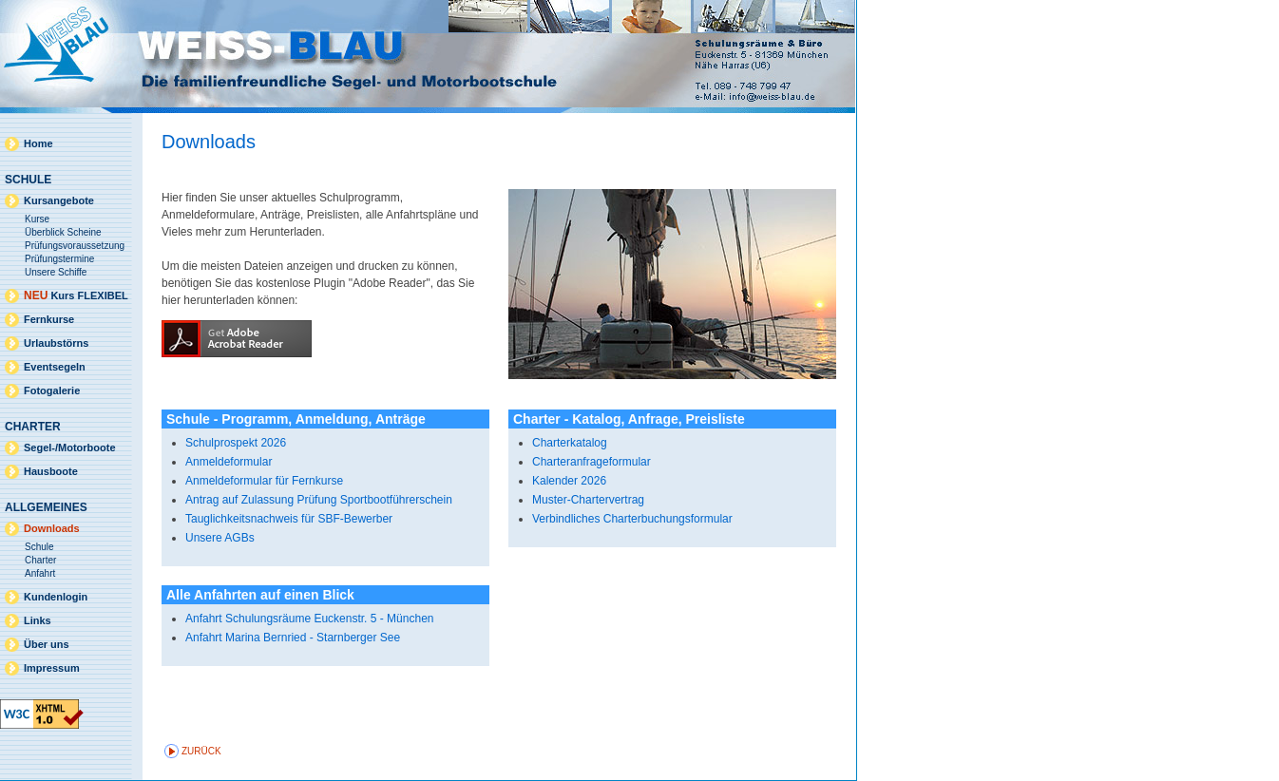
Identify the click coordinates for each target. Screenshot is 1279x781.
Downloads (52, 528)
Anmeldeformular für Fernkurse (264, 480)
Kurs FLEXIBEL (76, 295)
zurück (201, 751)
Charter (40, 560)
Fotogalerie (52, 390)
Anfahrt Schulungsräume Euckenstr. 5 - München (309, 618)
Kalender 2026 (569, 480)
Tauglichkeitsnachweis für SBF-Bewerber (288, 518)
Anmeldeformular (228, 461)
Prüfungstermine (59, 259)
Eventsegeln (55, 366)
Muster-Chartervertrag (588, 499)
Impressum (52, 668)
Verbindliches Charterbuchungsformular (632, 518)
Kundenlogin (55, 596)
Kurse (37, 219)
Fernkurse (49, 319)
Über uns (46, 644)
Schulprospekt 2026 (235, 442)
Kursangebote (59, 200)
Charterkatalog (569, 442)
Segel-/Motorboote (70, 447)
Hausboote (51, 471)
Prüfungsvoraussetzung (74, 245)
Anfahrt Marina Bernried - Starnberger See (292, 637)
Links (37, 620)
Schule (39, 547)
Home (38, 143)
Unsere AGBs (220, 537)
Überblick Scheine (63, 232)
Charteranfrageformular (591, 461)
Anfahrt (40, 573)
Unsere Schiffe (55, 272)
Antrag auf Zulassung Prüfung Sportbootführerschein (318, 499)
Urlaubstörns (56, 343)
